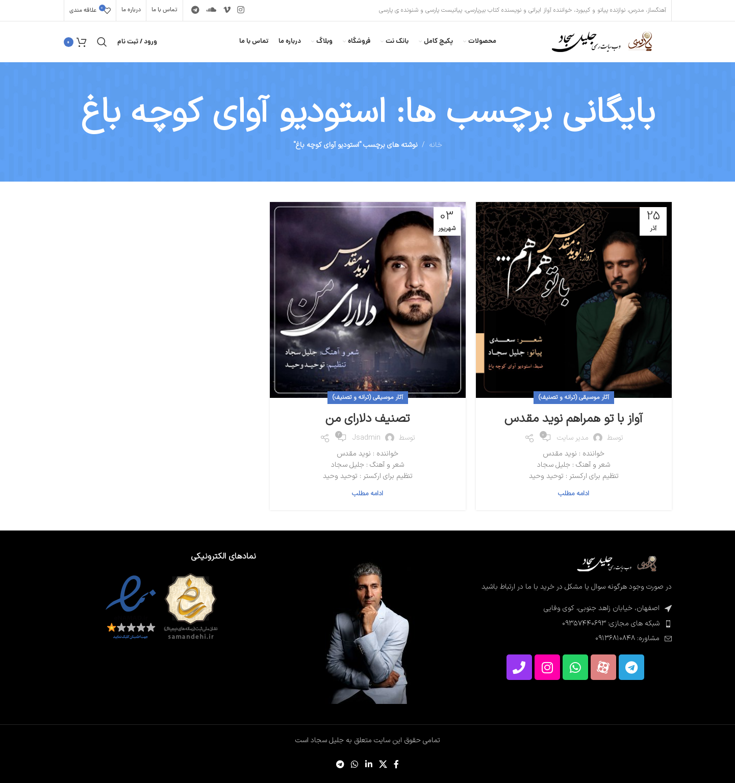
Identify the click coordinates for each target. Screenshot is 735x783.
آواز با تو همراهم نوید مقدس (573, 419)
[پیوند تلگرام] (195, 10)
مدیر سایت (573, 438)
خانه (435, 145)
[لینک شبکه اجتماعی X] (382, 764)
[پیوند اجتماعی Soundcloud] (211, 10)
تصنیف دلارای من (367, 419)
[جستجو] (102, 42)
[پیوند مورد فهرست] (575, 623)
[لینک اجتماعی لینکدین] (368, 764)
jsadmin (366, 438)
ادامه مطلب (573, 494)
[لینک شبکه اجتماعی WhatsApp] (355, 764)
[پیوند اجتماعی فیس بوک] (396, 764)
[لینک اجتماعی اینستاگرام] (240, 10)
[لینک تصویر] (616, 563)
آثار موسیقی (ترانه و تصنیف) (574, 397)
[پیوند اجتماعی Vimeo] (227, 10)
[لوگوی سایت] (600, 41)
